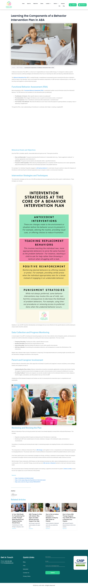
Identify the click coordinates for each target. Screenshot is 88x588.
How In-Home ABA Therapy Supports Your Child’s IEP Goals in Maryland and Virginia (69, 517)
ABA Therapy (20, 67)
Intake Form (35, 3)
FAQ (59, 6)
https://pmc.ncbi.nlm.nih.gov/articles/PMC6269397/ (28, 482)
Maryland (25, 569)
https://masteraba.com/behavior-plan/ (24, 478)
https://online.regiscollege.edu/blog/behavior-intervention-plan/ (30, 480)
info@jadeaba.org (9, 563)
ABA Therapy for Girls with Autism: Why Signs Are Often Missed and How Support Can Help (35, 517)
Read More (14, 528)
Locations (48, 3)
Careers (41, 3)
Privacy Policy (26, 576)
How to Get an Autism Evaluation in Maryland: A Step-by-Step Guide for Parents (52, 517)
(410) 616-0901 (8, 561)
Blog (64, 6)
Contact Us (26, 573)
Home (23, 3)
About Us (29, 3)
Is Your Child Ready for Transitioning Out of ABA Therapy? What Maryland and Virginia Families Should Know (18, 518)
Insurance (63, 3)
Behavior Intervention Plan (20, 77)
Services (56, 3)
